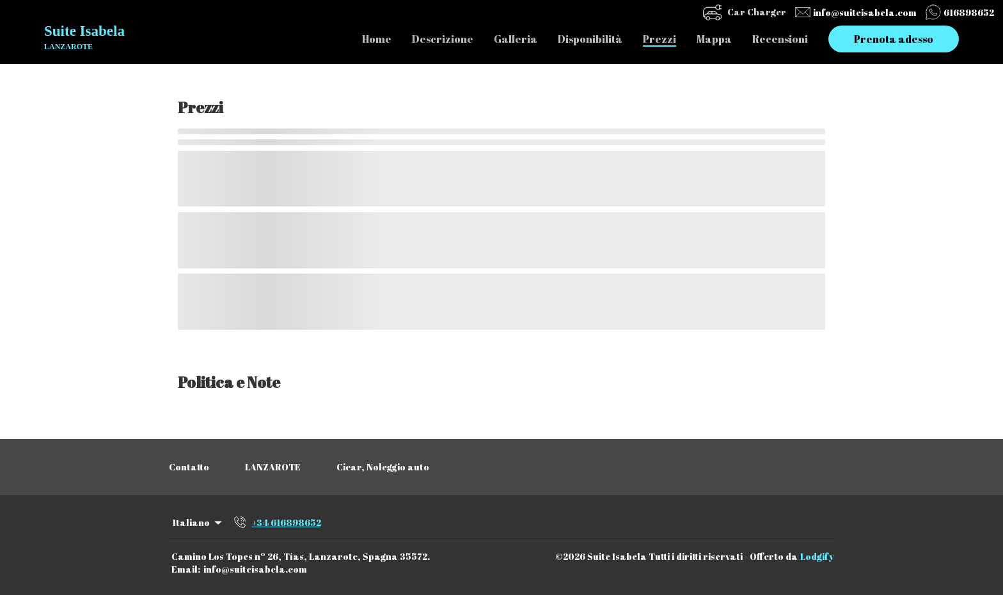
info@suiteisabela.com (255, 569)
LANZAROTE (273, 467)
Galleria (515, 39)
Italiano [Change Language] (198, 522)
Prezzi (659, 39)
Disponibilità (590, 39)
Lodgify (817, 556)
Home (376, 39)
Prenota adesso (893, 39)
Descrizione (442, 39)
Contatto (189, 467)
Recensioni (780, 39)
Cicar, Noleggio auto (382, 467)
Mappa (714, 39)
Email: (185, 569)
